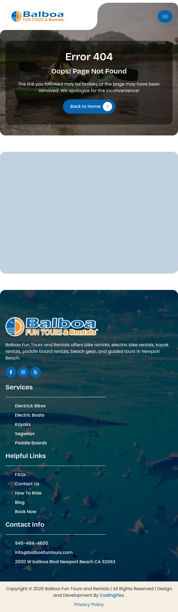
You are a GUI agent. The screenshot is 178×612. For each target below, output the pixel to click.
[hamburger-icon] (165, 16)
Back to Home (91, 106)
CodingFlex (112, 595)
